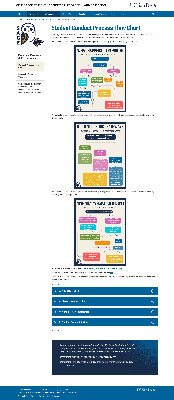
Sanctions (84, 14)
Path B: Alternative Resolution (70, 301)
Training (114, 14)
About (21, 14)
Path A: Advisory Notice (66, 291)
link (111, 272)
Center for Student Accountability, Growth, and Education (61, 5)
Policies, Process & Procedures (43, 14)
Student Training (100, 14)
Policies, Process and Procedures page (105, 268)
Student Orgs (69, 14)
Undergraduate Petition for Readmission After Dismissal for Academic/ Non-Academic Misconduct (29, 88)
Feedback (56, 396)
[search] (154, 14)
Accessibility (23, 396)
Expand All (58, 284)
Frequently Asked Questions (25, 75)
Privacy (33, 396)
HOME (20, 20)
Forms (124, 14)
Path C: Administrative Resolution (72, 312)
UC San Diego (144, 7)
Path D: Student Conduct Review (71, 322)
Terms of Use (44, 396)
